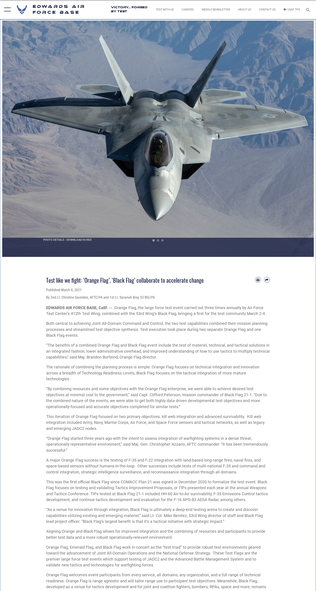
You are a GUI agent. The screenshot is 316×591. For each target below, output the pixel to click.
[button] (6, 9)
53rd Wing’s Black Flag (156, 313)
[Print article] (258, 280)
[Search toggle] (308, 9)
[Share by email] (267, 280)
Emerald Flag (81, 547)
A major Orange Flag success (72, 460)
